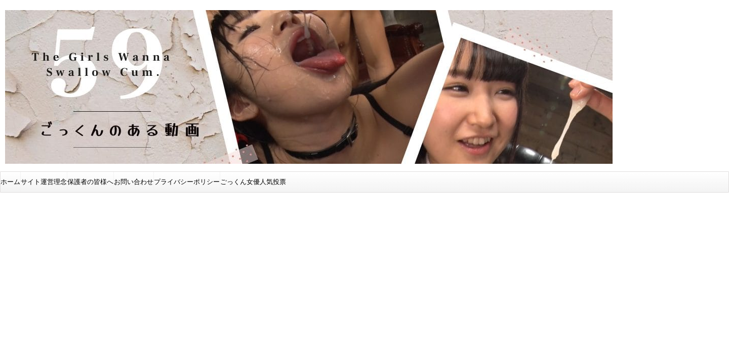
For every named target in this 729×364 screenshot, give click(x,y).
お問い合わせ (133, 182)
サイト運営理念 (44, 182)
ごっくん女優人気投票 (253, 182)
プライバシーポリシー (187, 182)
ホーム (10, 182)
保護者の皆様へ (90, 182)
